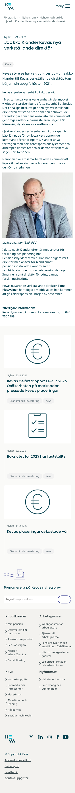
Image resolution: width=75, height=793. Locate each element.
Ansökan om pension (20, 639)
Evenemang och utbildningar (51, 686)
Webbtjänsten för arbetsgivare (52, 625)
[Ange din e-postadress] (37, 599)
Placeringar (15, 694)
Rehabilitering (16, 660)
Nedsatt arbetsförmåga (17, 652)
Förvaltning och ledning (17, 702)
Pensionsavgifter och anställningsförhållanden (57, 644)
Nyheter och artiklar (52, 17)
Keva (9, 672)
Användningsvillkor (18, 760)
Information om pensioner (17, 631)
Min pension (15, 624)
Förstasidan (11, 17)
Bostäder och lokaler (20, 715)
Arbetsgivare (50, 616)
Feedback (11, 772)
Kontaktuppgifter (18, 679)
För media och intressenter (16, 686)
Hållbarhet (14, 709)
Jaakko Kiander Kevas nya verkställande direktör (36, 21)
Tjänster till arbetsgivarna (50, 635)
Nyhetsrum (29, 17)
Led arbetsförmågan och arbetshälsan (54, 663)
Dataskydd (12, 766)
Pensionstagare (17, 645)
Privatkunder (15, 616)
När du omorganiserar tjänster (55, 654)
